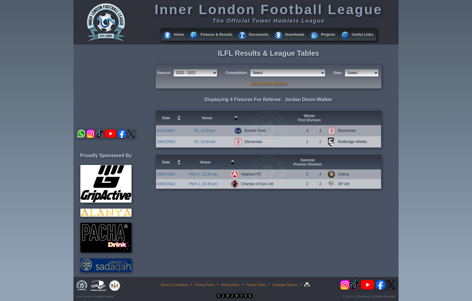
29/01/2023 (166, 142)
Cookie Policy (256, 285)
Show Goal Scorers (268, 83)
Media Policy (230, 285)
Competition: (236, 73)
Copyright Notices (284, 285)
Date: (338, 73)
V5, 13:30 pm (205, 131)
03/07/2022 (166, 174)
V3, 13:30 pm (205, 142)
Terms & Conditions (174, 285)
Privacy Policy (205, 285)
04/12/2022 (166, 131)
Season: (164, 73)
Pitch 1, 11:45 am (203, 174)
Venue (207, 118)
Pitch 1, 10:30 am (203, 184)
